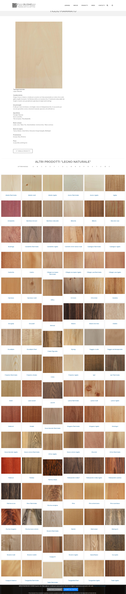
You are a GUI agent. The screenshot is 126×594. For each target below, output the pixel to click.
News (91, 3)
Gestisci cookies (54, 589)
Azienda (64, 3)
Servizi (73, 3)
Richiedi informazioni (88, 564)
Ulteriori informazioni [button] (100, 586)
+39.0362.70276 (103, 578)
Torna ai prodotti (74, 84)
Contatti (99, 3)
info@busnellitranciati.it (105, 576)
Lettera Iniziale (21, 102)
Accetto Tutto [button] (70, 589)
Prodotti (82, 3)
